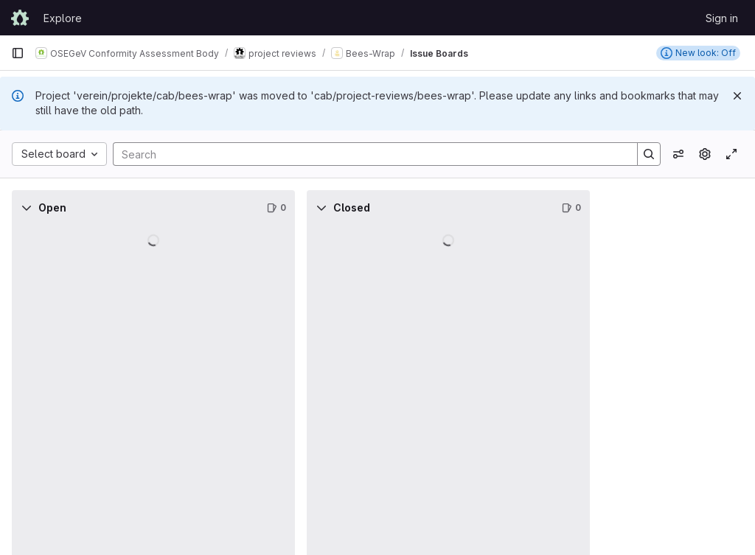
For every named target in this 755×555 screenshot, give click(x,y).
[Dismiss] (737, 96)
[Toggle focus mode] (731, 154)
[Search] (368, 154)
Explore (63, 18)
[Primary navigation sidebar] (17, 53)
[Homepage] (20, 17)
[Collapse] (26, 208)
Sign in (722, 18)
